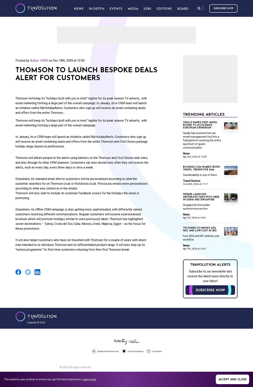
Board (183, 9)
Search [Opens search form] (199, 8)
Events (116, 9)
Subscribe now (223, 8)
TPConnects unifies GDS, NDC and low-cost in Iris (200, 229)
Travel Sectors (191, 181)
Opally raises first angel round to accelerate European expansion (200, 125)
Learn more (89, 379)
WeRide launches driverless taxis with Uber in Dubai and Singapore (201, 197)
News (186, 153)
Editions (164, 9)
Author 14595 (39, 60)
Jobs (147, 9)
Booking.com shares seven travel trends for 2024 (201, 168)
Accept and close (233, 379)
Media (133, 9)
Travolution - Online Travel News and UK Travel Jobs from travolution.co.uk (35, 316)
